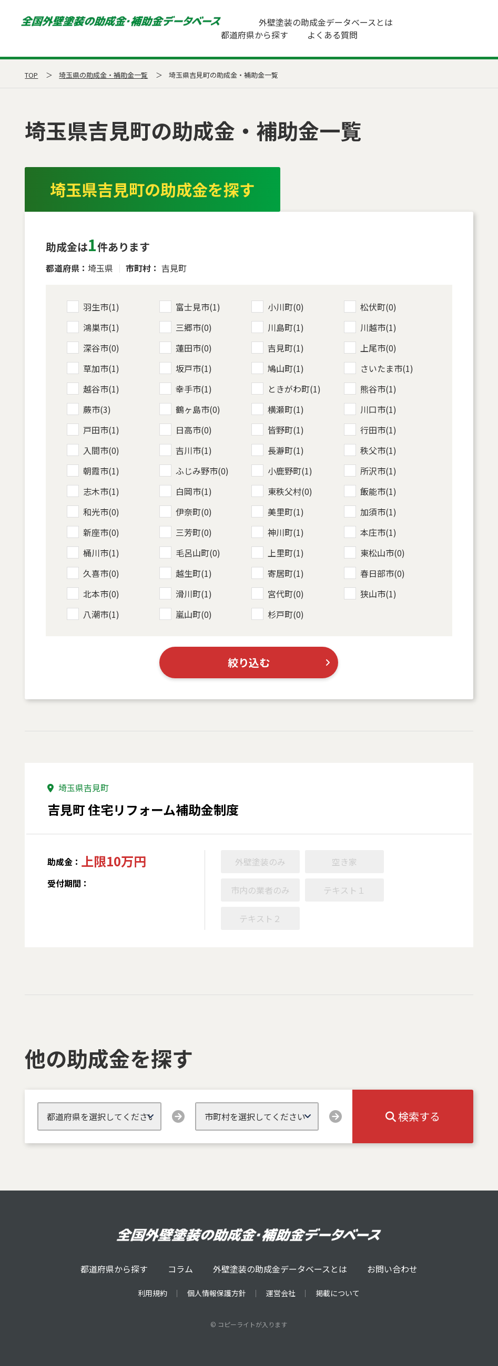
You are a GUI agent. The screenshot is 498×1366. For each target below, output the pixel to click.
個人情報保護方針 (216, 1293)
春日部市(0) (374, 573)
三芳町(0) (185, 532)
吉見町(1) (277, 347)
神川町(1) (277, 532)
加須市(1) (370, 511)
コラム (180, 1268)
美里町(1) (277, 511)
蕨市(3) (89, 409)
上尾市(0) (370, 347)
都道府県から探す (254, 34)
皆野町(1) (277, 429)
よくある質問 (332, 34)
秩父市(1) (370, 450)
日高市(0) (185, 429)
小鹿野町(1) (281, 470)
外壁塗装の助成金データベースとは (326, 22)
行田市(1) (370, 429)
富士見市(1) (189, 307)
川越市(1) (370, 327)
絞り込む (249, 662)
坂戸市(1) (185, 368)
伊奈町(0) (185, 511)
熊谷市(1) (370, 388)
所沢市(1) (370, 470)
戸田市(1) (93, 429)
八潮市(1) (93, 614)
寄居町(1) (277, 573)
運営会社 (281, 1293)
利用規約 (152, 1293)
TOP (31, 75)
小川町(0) (277, 307)
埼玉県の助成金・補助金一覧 (103, 75)
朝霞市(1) (93, 470)
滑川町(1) (185, 593)
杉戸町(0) (277, 614)
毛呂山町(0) (189, 552)
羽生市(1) (93, 307)
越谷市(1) (93, 388)
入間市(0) (93, 450)
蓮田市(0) (185, 347)
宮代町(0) (277, 593)
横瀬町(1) (277, 409)
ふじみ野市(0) (194, 470)
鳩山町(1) (277, 368)
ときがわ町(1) (286, 388)
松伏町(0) (370, 307)
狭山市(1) (370, 593)
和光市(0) (93, 511)
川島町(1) (277, 327)
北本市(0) (93, 593)
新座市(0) (93, 532)
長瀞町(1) (277, 450)
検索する (412, 1116)
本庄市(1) (370, 532)
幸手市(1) (185, 388)
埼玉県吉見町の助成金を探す (152, 189)
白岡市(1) (185, 491)
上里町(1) (277, 552)
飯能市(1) (370, 491)
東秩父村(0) (281, 491)
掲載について (338, 1293)
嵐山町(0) (185, 614)
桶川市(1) (93, 552)
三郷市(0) (185, 327)
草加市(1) (93, 368)
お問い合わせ (392, 1268)
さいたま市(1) (378, 368)
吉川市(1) (185, 450)
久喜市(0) (93, 573)
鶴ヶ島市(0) (189, 409)
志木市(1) (93, 491)
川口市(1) (370, 409)
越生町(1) (185, 573)
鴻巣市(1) (93, 327)
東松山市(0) (374, 552)
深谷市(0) (93, 347)
